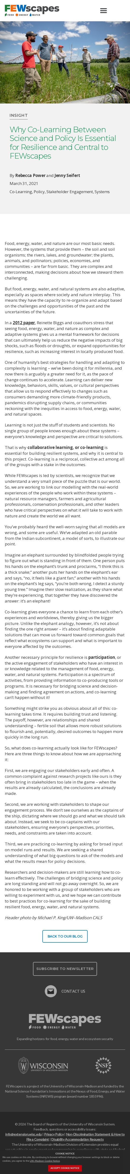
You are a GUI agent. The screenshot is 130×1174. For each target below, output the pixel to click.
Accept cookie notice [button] (65, 1168)
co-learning (21, 191)
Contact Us (65, 989)
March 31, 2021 (24, 183)
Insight (19, 115)
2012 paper (24, 322)
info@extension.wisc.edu (23, 1134)
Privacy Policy (54, 1134)
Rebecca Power (30, 175)
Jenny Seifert (67, 175)
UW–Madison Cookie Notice (45, 1160)
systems (102, 191)
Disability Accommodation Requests (77, 1139)
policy (39, 191)
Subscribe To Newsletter (65, 968)
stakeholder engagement (69, 191)
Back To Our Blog (65, 936)
